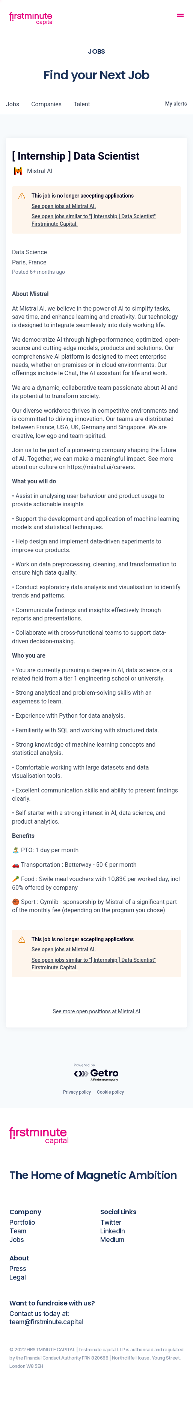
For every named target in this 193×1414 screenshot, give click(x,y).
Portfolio (22, 1222)
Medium (112, 1239)
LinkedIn (112, 1231)
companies (46, 104)
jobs (12, 104)
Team (17, 1231)
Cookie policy (110, 1092)
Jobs (16, 1239)
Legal (17, 1277)
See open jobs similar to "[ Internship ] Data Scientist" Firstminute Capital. (94, 220)
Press (17, 1268)
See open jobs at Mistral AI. (64, 206)
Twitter (110, 1222)
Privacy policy (77, 1092)
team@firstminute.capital (46, 1322)
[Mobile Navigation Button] (180, 16)
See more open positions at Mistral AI (96, 1011)
